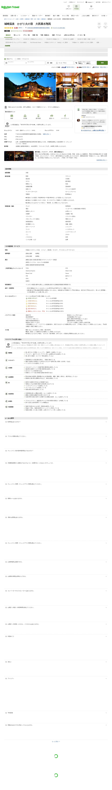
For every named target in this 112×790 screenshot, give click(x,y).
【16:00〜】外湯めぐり (52, 39)
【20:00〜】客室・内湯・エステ (86, 39)
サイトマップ (80, 2)
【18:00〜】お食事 (68, 39)
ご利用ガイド (72, 2)
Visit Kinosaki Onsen (35, 42)
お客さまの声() (69, 35)
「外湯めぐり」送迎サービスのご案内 (82, 42)
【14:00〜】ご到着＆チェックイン (33, 39)
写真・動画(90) (45, 35)
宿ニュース (17, 35)
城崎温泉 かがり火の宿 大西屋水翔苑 (27, 23)
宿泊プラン (10, 59)
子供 (64, 63)
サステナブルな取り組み (59, 27)
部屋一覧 (35, 35)
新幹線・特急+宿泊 (99, 67)
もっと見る (55, 741)
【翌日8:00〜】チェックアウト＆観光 (16, 42)
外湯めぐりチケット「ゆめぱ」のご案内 (56, 42)
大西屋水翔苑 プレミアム (12, 39)
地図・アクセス (56, 35)
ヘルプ (65, 2)
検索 (102, 63)
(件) (21, 27)
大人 (60, 63)
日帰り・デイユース (23, 59)
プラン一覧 (26, 35)
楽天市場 (98, 2)
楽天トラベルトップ (9, 19)
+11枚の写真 (95, 95)
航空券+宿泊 (67, 67)
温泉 (98, 42)
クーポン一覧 (81, 35)
